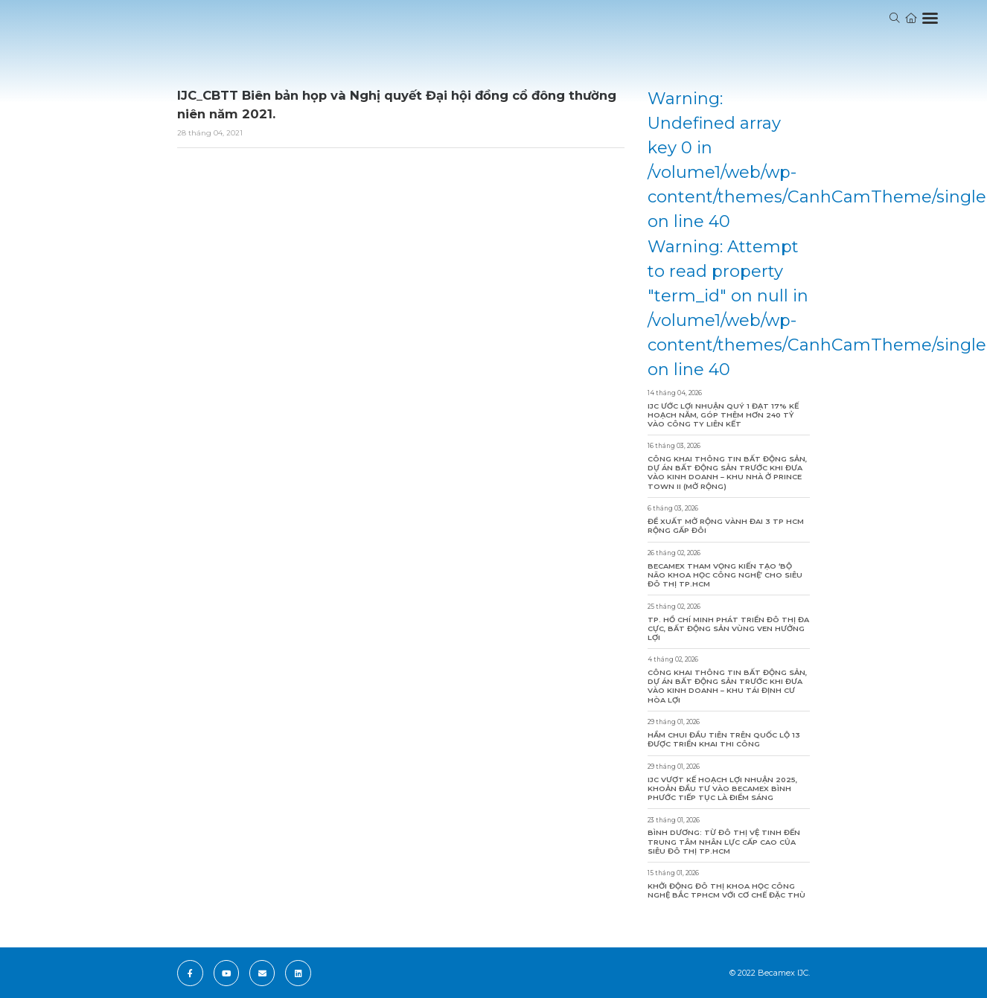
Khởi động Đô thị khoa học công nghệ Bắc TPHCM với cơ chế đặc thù (726, 890)
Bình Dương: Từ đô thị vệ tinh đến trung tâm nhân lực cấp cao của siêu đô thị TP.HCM (724, 841)
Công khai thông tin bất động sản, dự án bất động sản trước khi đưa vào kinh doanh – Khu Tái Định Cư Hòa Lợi (727, 685)
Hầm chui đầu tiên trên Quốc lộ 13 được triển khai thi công (724, 739)
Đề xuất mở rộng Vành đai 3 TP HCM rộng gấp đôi (726, 525)
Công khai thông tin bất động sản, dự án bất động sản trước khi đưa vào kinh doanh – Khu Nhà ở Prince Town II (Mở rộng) (727, 472)
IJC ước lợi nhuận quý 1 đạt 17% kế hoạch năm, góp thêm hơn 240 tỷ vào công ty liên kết (723, 415)
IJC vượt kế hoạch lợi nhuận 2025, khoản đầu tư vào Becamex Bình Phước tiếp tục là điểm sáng (722, 788)
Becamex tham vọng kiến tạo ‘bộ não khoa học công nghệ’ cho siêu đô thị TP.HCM (725, 575)
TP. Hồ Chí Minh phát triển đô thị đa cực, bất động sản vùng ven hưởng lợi (728, 628)
